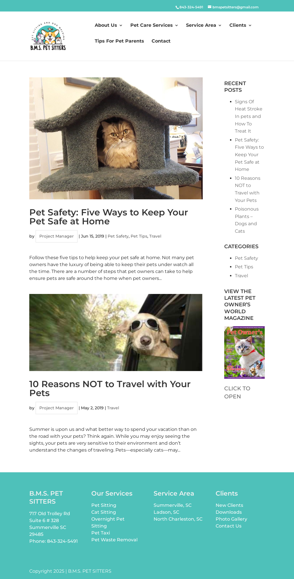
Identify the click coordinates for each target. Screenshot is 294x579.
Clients (237, 25)
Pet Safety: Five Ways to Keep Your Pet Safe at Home (108, 217)
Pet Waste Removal (114, 539)
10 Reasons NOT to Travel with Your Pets (110, 388)
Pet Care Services (151, 25)
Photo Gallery (231, 519)
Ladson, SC (166, 512)
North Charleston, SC (178, 519)
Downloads (229, 512)
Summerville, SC (173, 505)
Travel (155, 236)
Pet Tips (139, 236)
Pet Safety (118, 236)
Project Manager (56, 236)
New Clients (229, 505)
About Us (106, 25)
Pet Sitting (103, 505)
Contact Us (228, 526)
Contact (161, 41)
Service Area (201, 25)
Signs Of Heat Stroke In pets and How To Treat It (248, 116)
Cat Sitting (103, 512)
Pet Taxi (100, 533)
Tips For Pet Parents (119, 41)
